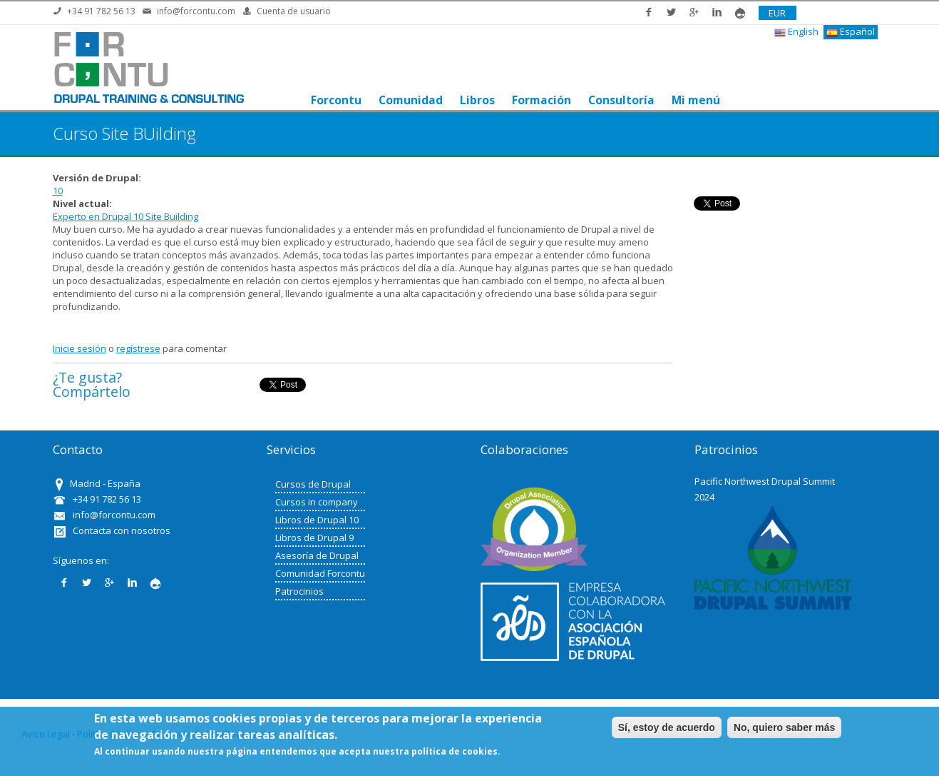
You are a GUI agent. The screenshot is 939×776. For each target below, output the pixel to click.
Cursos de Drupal (313, 484)
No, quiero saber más (784, 727)
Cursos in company (316, 501)
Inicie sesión (79, 348)
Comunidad (411, 100)
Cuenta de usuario (294, 11)
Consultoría (621, 100)
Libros (477, 100)
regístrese (138, 348)
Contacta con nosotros (121, 530)
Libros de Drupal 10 (317, 519)
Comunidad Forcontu (320, 573)
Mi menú (696, 100)
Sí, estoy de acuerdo (666, 727)
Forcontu (336, 100)
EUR (777, 12)
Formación (541, 100)
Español (850, 32)
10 (58, 190)
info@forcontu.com (196, 11)
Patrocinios (299, 591)
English (796, 32)
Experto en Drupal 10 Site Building (125, 216)
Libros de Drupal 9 (314, 537)
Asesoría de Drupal (317, 555)
